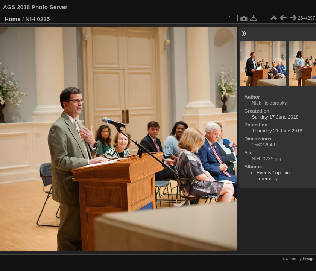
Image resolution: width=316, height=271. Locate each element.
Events (264, 172)
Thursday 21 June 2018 (277, 131)
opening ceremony (274, 175)
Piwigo (308, 258)
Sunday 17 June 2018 (275, 117)
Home (13, 19)
